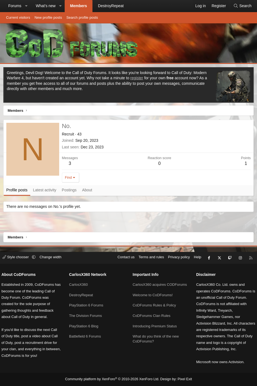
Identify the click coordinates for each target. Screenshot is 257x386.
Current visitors (18, 17)
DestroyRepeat (111, 6)
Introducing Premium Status (155, 322)
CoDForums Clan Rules (151, 312)
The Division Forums (86, 307)
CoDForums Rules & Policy (154, 302)
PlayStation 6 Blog (85, 317)
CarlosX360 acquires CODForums (149, 280)
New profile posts (48, 17)
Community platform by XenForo (113, 379)
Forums (14, 6)
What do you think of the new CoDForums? (156, 334)
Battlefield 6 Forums (86, 327)
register (137, 79)
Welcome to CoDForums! (153, 292)
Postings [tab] (70, 191)
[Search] (242, 6)
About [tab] (88, 191)
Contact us (123, 252)
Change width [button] (53, 252)
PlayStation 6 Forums (87, 297)
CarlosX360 (79, 278)
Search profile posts (82, 17)
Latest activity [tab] (45, 191)
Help (195, 252)
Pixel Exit (182, 379)
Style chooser (18, 252)
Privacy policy (176, 252)
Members (78, 6)
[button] (26, 6)
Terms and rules (148, 252)
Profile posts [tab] (17, 191)
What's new (46, 6)
